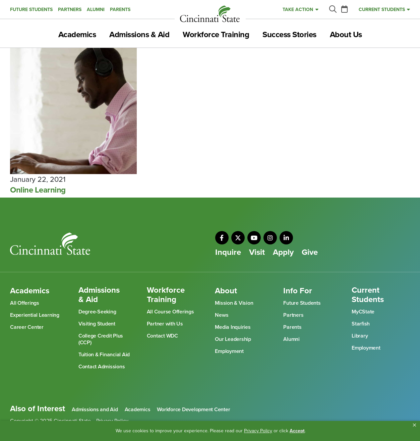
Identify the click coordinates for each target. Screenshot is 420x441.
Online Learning (38, 190)
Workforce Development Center (193, 409)
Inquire (228, 252)
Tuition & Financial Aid (104, 354)
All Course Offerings (170, 311)
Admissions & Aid (139, 35)
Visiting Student (96, 323)
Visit (257, 252)
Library (360, 336)
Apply (283, 252)
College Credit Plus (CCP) (100, 339)
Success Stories (289, 35)
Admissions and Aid (95, 409)
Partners (69, 9)
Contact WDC (162, 336)
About (226, 291)
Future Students (31, 9)
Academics (77, 35)
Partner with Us (165, 323)
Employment (229, 351)
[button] (414, 425)
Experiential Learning (34, 315)
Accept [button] (297, 431)
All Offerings (24, 303)
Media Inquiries (232, 327)
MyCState (363, 311)
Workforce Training (216, 35)
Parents (120, 9)
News (221, 315)
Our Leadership (233, 339)
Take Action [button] (298, 9)
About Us (346, 35)
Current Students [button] (382, 9)
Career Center (27, 327)
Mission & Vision (234, 303)
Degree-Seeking (97, 311)
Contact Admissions (101, 366)
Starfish (361, 323)
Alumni (96, 9)
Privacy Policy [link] (258, 431)
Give (310, 252)
